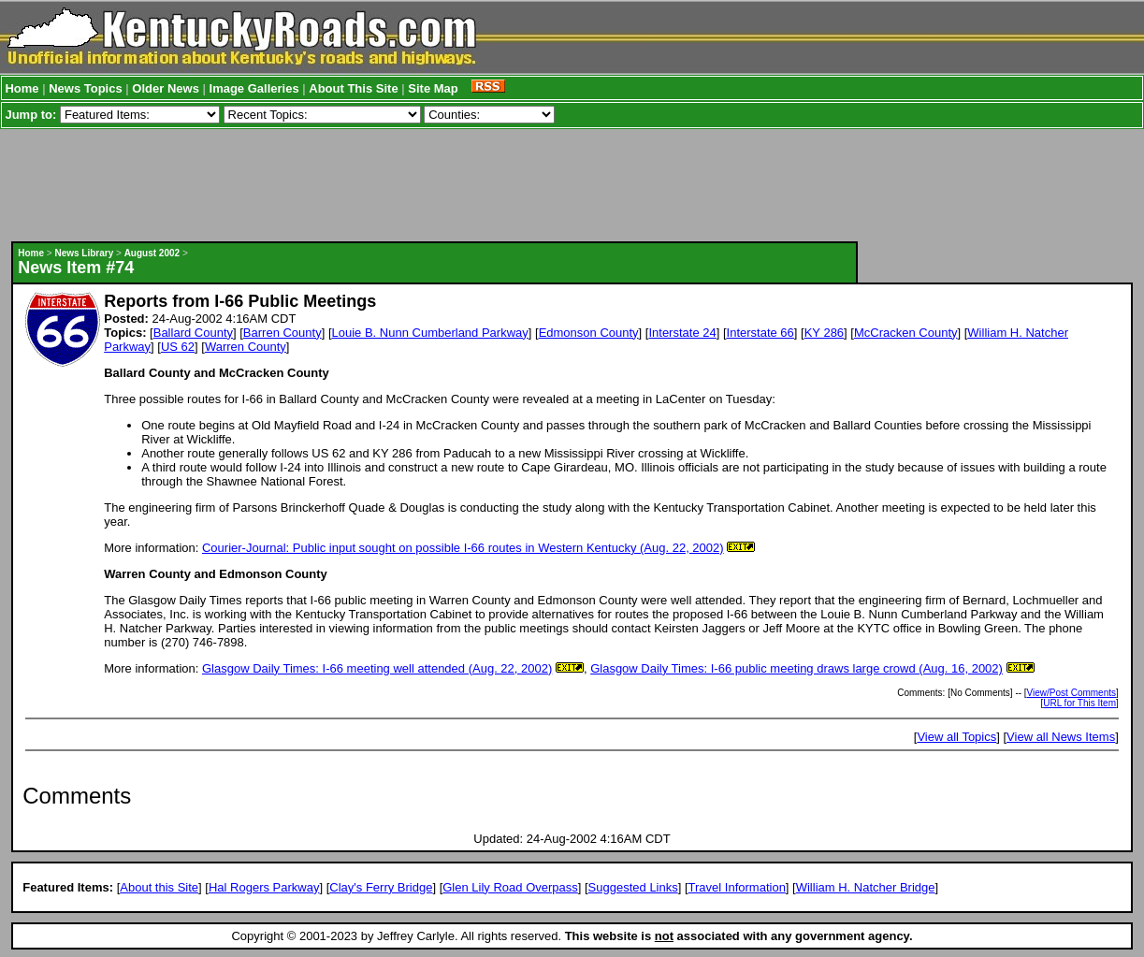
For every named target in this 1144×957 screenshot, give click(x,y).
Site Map (432, 88)
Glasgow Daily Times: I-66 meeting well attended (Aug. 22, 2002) (377, 668)
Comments (76, 795)
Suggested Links (633, 887)
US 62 (178, 347)
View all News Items (1060, 737)
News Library (83, 253)
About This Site (353, 88)
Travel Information (737, 887)
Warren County (245, 347)
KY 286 (824, 333)
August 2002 (152, 253)
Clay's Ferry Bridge (380, 887)
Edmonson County (589, 333)
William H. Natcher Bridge (865, 887)
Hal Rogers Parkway (264, 887)
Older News (165, 88)
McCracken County (906, 333)
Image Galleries (254, 88)
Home (21, 88)
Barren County (282, 333)
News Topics (86, 88)
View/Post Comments (1071, 693)
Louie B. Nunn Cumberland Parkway (430, 333)
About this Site (159, 887)
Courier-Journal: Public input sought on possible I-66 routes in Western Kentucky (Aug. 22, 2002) (463, 548)
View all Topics (956, 737)
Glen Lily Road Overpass (510, 887)
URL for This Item (1079, 703)
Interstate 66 (760, 333)
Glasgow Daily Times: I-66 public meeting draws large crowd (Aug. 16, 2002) (796, 668)
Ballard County (193, 333)
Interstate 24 (682, 333)
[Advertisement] (434, 185)
